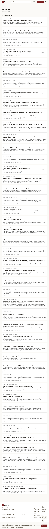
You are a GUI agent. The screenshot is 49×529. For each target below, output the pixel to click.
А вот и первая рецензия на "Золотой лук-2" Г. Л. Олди (17, 51)
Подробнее (37, 525)
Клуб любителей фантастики (10, 134)
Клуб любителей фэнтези (9, 18)
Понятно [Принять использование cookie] (44, 525)
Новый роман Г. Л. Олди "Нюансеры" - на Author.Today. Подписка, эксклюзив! (23, 178)
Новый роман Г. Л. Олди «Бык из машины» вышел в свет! (18, 336)
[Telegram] (45, 517)
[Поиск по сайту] (21, 2)
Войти (34, 1)
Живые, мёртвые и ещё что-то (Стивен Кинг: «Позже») (17, 20)
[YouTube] (43, 520)
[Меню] (45, 2)
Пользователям (37, 517)
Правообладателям (38, 515)
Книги (23, 508)
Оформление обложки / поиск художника (13, 322)
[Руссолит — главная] (6, 2)
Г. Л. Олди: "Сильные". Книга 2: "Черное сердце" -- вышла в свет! (20, 457)
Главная (4, 6)
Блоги (23, 512)
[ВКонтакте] (43, 517)
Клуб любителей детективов (10, 39)
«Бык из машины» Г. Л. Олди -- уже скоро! (14, 396)
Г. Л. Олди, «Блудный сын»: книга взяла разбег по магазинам (19, 270)
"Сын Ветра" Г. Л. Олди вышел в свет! (12, 209)
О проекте (36, 506)
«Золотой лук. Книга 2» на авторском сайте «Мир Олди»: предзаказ (20, 82)
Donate (43, 511)
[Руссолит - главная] (6, 505)
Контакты (44, 509)
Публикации (24, 510)
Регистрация (40, 1)
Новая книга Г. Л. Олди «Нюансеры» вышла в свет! (16, 147)
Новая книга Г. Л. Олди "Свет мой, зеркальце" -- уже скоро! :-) (19, 427)
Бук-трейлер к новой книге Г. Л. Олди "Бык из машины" (18, 365)
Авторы (23, 514)
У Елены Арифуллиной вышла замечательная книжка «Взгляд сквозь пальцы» (24, 239)
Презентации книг (7, 29)
